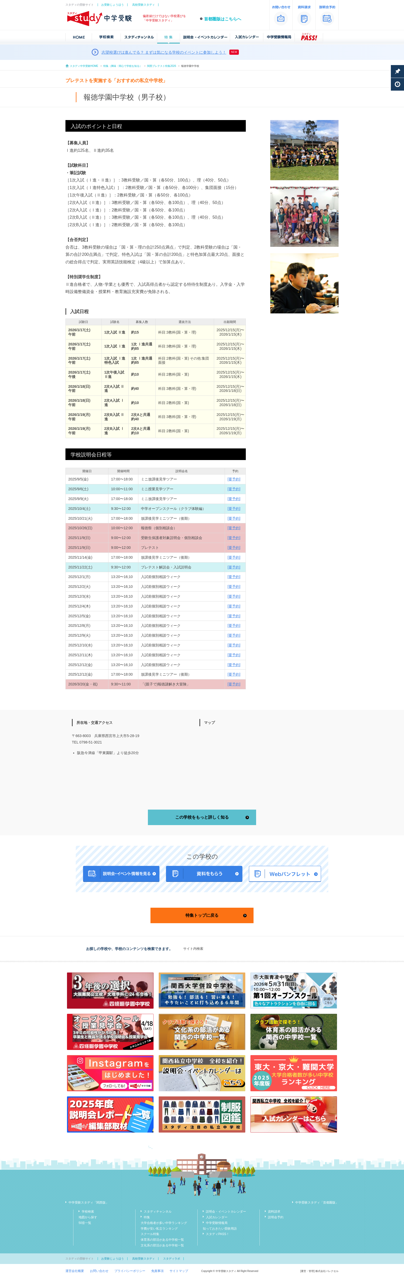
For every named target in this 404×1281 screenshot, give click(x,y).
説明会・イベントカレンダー (226, 1211)
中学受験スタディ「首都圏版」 (317, 1202)
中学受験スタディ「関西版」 (89, 1202)
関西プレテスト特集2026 (161, 66)
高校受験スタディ (143, 4)
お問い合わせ (99, 1271)
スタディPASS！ (217, 1234)
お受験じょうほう (112, 4)
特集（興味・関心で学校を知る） (122, 66)
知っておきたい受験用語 (220, 1228)
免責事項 (157, 1271)
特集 (147, 1217)
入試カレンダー (217, 1217)
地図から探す (88, 1217)
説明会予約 (275, 1217)
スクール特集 (150, 1234)
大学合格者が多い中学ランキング (164, 1223)
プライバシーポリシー (129, 1271)
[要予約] (234, 479)
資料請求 (274, 1211)
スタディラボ (171, 1258)
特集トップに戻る (202, 915)
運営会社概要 (74, 1271)
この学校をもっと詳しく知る (202, 817)
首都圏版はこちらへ (222, 19)
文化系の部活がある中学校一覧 (162, 1245)
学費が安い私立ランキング (159, 1228)
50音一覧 (85, 1223)
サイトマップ (179, 1271)
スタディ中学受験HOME (84, 66)
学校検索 (88, 1211)
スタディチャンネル (158, 1211)
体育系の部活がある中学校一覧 (162, 1240)
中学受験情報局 (217, 1223)
